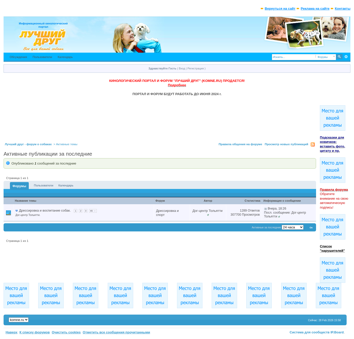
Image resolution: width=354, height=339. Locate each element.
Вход (182, 68)
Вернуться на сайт (280, 8)
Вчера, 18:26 (277, 208)
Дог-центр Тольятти (208, 211)
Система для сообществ (310, 332)
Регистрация (195, 68)
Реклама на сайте (315, 8)
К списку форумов (35, 332)
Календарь (65, 56)
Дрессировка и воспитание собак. (45, 210)
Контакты (342, 8)
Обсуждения (18, 56)
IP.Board (337, 332)
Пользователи (42, 56)
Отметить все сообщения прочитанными (116, 332)
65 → (93, 211)
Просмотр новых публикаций (286, 144)
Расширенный (346, 56)
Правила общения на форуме (240, 144)
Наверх (12, 332)
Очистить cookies (66, 332)
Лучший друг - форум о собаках (28, 144)
